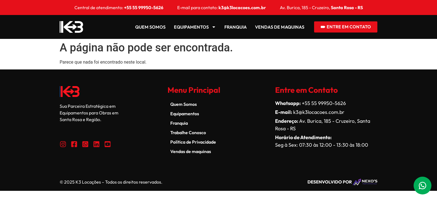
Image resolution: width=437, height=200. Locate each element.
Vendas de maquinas (279, 27)
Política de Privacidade (193, 142)
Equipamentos (195, 27)
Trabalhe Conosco (188, 132)
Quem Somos (150, 27)
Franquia (235, 27)
